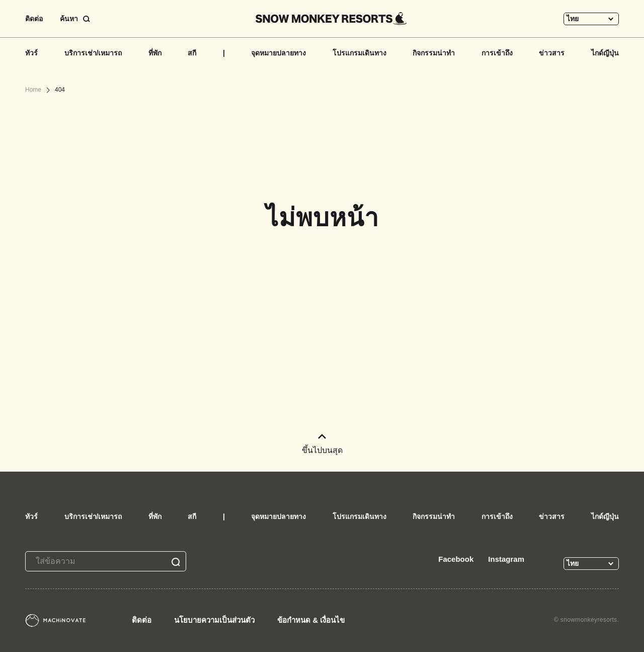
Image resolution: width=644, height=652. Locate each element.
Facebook (455, 559)
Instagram (506, 559)
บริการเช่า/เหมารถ (93, 53)
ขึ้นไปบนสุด (322, 444)
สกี (192, 53)
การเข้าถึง (497, 53)
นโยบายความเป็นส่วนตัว (214, 620)
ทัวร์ (31, 53)
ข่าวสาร (552, 53)
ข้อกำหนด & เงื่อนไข (311, 620)
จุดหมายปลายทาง (278, 53)
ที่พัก (155, 53)
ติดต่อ (34, 19)
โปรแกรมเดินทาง (359, 53)
